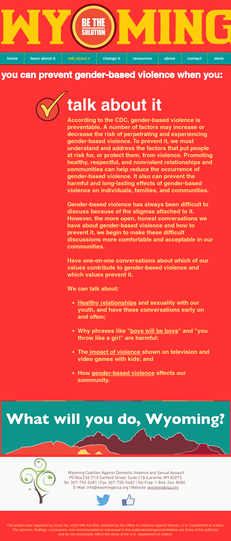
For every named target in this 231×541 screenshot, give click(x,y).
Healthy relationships (107, 302)
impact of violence (115, 351)
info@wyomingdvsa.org (107, 487)
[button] (142, 58)
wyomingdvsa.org (162, 487)
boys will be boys (154, 330)
